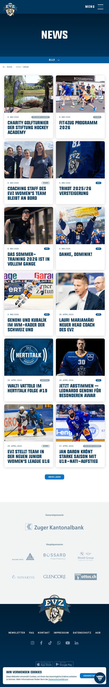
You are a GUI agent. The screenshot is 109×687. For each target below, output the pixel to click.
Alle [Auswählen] (54, 60)
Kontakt (44, 632)
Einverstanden (91, 676)
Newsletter (17, 632)
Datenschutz (82, 632)
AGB (98, 632)
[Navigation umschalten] (94, 7)
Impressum (61, 632)
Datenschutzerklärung (58, 679)
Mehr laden (54, 477)
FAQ (31, 632)
